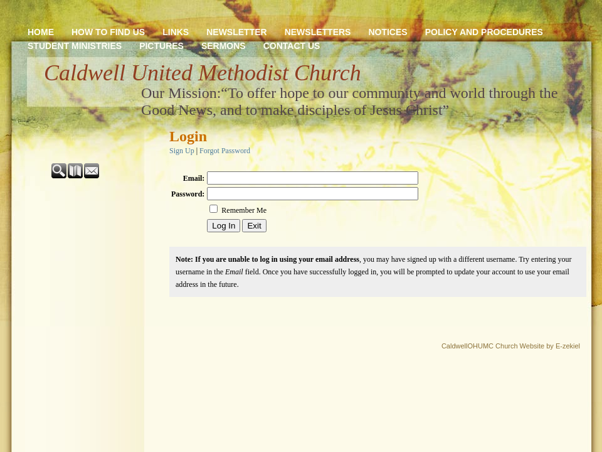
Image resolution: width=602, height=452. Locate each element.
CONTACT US (291, 46)
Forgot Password (224, 150)
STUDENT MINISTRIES (75, 46)
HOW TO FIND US (108, 32)
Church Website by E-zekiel (537, 346)
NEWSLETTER (236, 32)
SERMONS (223, 46)
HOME (41, 32)
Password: (187, 194)
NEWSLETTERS (318, 32)
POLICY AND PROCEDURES (484, 32)
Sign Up (181, 150)
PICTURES (161, 46)
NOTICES (387, 32)
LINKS (175, 32)
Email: (194, 178)
